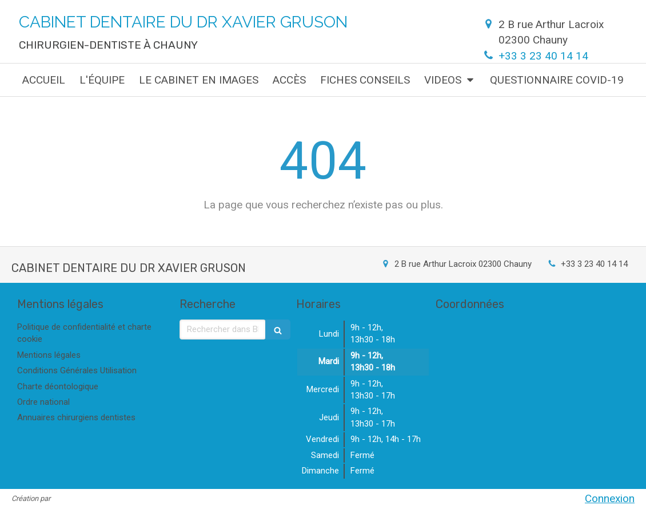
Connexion (610, 498)
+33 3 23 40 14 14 (543, 55)
